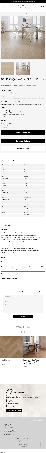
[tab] (23, 230)
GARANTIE (4, 230)
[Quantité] (9, 111)
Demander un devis (23, 141)
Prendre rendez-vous (23, 133)
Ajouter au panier (23, 148)
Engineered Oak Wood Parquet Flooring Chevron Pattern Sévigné (32, 361)
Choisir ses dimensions (9, 278)
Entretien (4, 262)
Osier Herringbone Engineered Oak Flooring (9, 361)
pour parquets (11, 269)
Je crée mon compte (14, 410)
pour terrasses (20, 269)
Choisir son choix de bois (9, 274)
